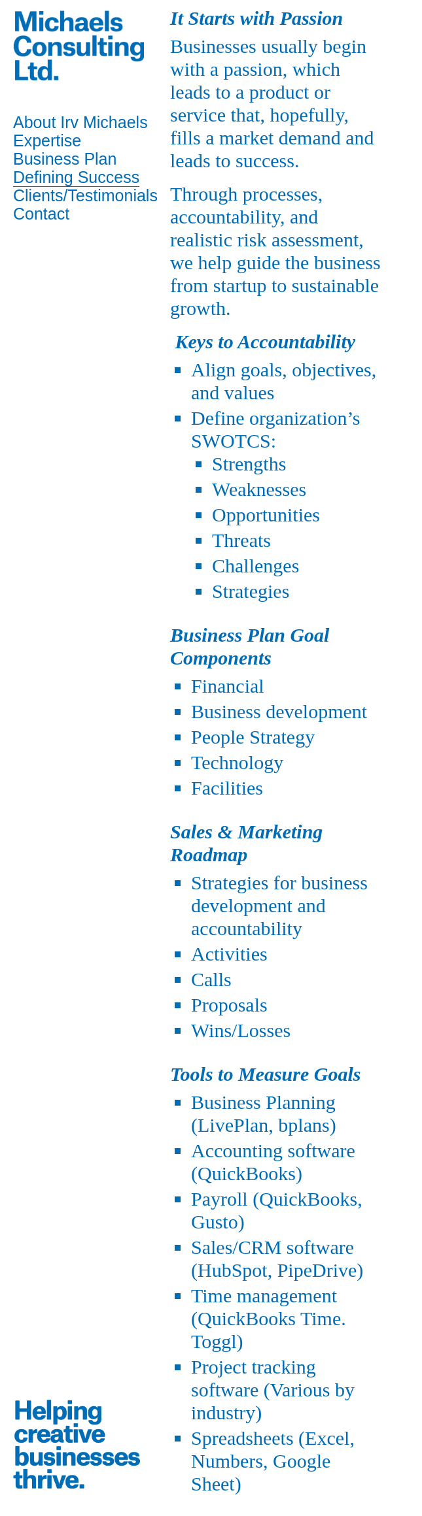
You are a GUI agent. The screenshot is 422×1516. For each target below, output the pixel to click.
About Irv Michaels (80, 122)
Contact (41, 214)
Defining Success (76, 177)
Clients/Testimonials (85, 195)
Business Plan (64, 159)
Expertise (47, 140)
